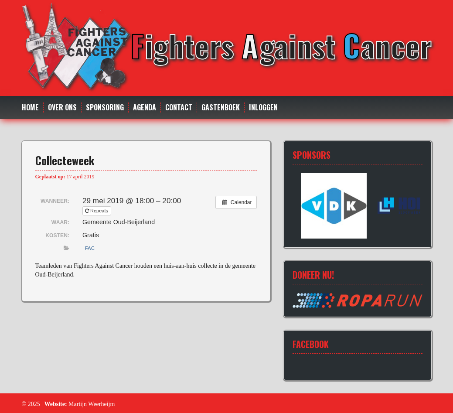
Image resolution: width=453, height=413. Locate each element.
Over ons (62, 107)
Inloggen (263, 107)
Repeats (97, 210)
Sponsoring (105, 107)
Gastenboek (220, 107)
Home (30, 107)
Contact (178, 107)
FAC (90, 248)
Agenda (144, 107)
